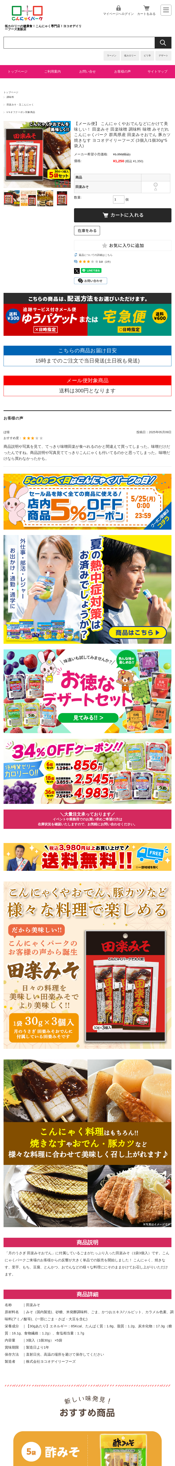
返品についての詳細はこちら (96, 254)
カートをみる (146, 14)
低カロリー (130, 55)
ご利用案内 (52, 71)
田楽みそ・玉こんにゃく (20, 104)
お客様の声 (122, 71)
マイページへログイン (118, 14)
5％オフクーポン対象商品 (21, 112)
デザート (163, 55)
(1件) (108, 261)
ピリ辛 (147, 55)
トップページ (17, 71)
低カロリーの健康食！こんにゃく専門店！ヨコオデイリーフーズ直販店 (43, 27)
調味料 (10, 97)
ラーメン (111, 55)
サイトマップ (157, 71)
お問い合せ (87, 71)
